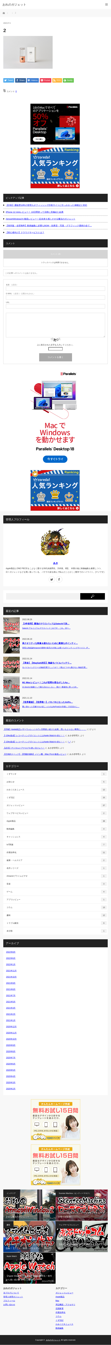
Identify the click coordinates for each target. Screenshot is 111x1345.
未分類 (57, 931)
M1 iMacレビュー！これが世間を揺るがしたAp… (46, 682)
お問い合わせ (9, 1305)
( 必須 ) (11, 285)
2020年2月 (10, 1089)
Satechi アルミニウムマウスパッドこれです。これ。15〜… (46, 628)
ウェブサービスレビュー (57, 813)
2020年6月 (10, 1064)
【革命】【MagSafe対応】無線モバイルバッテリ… (47, 663)
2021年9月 (10, 983)
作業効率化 (57, 852)
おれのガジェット (53, 1340)
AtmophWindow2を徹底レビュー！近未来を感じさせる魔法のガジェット (40, 219)
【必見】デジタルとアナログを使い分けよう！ (24, 748)
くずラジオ (57, 774)
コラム (57, 907)
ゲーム (57, 892)
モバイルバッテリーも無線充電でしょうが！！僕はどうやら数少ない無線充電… (54, 667)
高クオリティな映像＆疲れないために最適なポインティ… (50, 643)
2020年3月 (10, 1083)
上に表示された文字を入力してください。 (55, 345)
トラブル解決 (57, 923)
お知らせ (57, 782)
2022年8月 (10, 952)
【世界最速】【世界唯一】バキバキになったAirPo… (47, 702)
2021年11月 (11, 971)
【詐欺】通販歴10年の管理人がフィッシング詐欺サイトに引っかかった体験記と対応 (46, 205)
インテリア (11, 1193)
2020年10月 (11, 1039)
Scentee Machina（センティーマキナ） (75, 1193)
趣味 (57, 915)
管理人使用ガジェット (13, 1297)
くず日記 (57, 797)
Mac (57, 1301)
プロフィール (9, 1301)
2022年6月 (10, 958)
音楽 (57, 884)
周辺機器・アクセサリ (65, 1305)
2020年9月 (10, 1045)
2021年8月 (10, 989)
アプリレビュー (57, 900)
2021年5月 (10, 1002)
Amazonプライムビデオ (57, 876)
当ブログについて (11, 1293)
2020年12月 (11, 1027)
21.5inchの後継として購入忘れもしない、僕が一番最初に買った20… (50, 687)
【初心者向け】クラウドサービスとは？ (25, 232)
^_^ (69, 742)
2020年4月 (10, 1076)
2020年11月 (11, 1033)
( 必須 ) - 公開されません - (20, 294)
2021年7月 (10, 996)
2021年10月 (11, 977)
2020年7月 (10, 1058)
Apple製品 (57, 821)
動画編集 (57, 829)
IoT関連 (57, 845)
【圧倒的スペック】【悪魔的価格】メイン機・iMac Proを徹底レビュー (34, 754)
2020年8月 (10, 1051)
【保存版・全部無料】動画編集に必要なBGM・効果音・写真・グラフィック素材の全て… (49, 226)
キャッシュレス (57, 837)
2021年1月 (10, 1020)
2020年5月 (10, 1070)
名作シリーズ (57, 868)
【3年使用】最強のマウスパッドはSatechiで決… (45, 624)
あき (55, 563)
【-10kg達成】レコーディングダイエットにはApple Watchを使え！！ (34, 736)
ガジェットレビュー (57, 805)
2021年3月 (10, 1008)
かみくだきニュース (57, 790)
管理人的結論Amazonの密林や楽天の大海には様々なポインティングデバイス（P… (56, 648)
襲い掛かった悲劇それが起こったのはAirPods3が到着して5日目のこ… (50, 707)
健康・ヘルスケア (57, 860)
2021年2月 (10, 1014)
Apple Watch (12, 1256)
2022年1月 (10, 964)
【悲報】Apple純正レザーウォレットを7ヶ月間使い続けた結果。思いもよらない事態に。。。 (44, 729)
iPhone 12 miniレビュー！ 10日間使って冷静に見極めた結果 (34, 212)
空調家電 (59, 1309)
